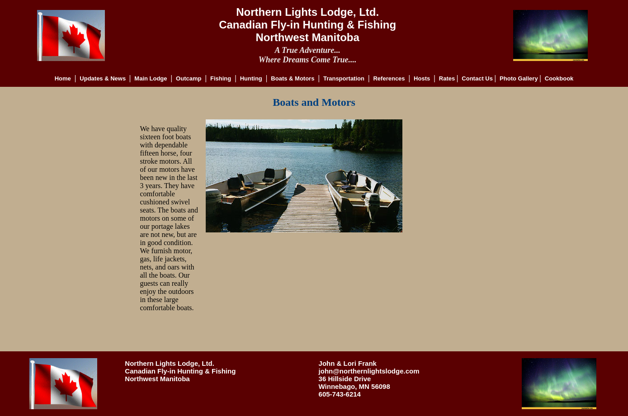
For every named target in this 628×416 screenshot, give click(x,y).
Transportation (343, 78)
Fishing (220, 78)
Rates (448, 78)
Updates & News (103, 78)
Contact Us (478, 78)
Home (63, 78)
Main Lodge (150, 78)
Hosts (422, 78)
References (389, 78)
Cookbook (559, 78)
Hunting (251, 78)
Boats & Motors (292, 78)
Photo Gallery (519, 78)
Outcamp (188, 78)
